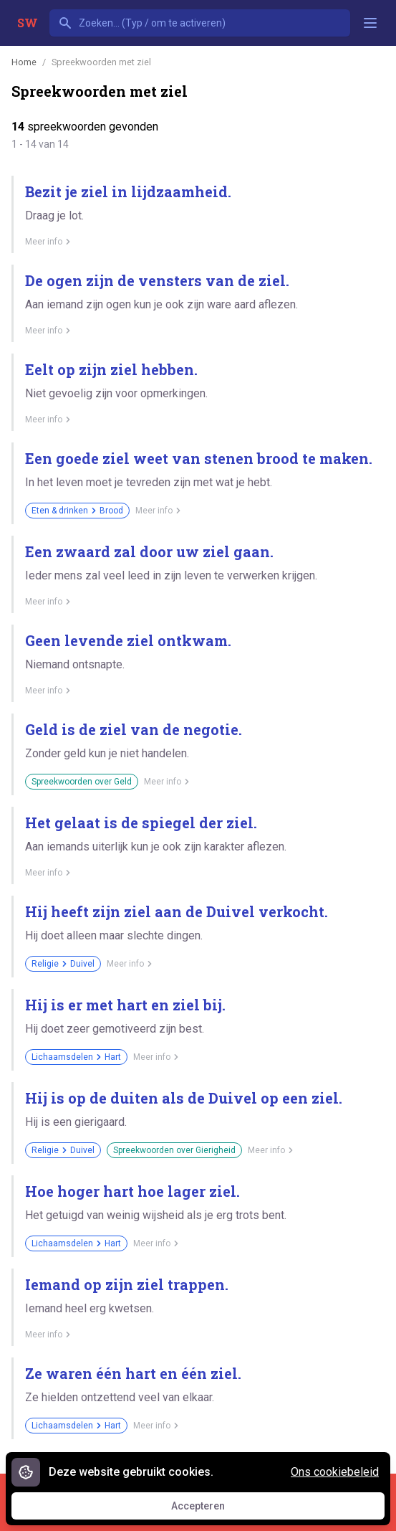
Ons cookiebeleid (335, 1472)
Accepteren (211, 1509)
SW (27, 22)
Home (24, 62)
